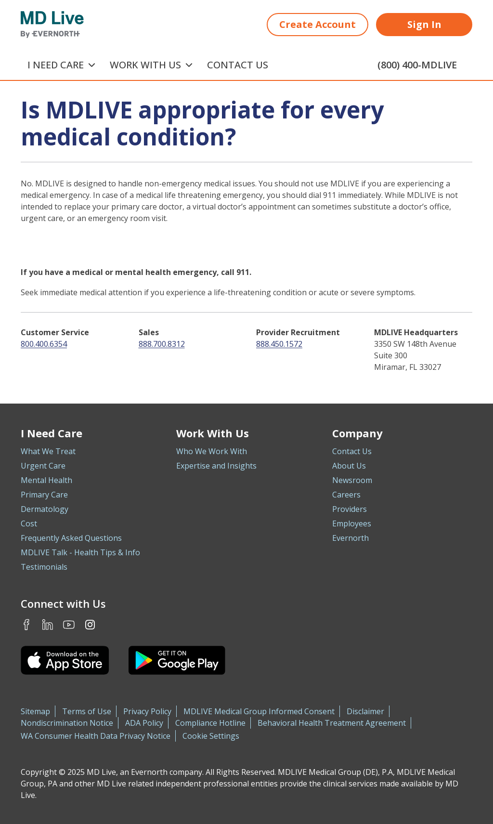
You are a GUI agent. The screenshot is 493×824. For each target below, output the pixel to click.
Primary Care (44, 494)
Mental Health (46, 480)
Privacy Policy (147, 711)
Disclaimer (365, 711)
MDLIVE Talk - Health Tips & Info (80, 552)
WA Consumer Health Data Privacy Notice (95, 736)
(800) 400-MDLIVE (417, 64)
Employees (351, 523)
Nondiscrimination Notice (67, 723)
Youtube (69, 624)
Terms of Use (86, 711)
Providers (349, 509)
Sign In (424, 24)
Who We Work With (211, 451)
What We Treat (48, 451)
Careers (346, 494)
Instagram (90, 624)
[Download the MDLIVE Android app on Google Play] (177, 660)
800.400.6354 (44, 344)
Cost (29, 523)
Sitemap (35, 711)
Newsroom (352, 480)
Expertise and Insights (216, 465)
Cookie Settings (210, 736)
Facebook (26, 624)
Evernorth (350, 538)
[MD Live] (52, 24)
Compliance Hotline (210, 723)
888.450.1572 (279, 344)
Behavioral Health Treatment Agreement (332, 723)
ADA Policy (144, 723)
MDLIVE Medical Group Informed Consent (259, 711)
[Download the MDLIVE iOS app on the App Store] (65, 660)
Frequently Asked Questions (71, 538)
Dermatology (44, 509)
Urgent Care (43, 465)
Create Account (317, 24)
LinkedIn (47, 624)
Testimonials (44, 567)
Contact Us (237, 64)
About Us (349, 465)
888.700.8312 (162, 344)
